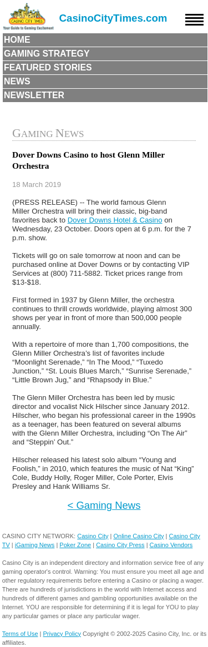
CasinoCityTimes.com (113, 18)
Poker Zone (75, 545)
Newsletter (34, 95)
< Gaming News (104, 505)
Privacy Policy (62, 633)
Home (17, 39)
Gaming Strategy (46, 53)
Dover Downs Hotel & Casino (115, 220)
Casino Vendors (171, 545)
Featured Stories (48, 67)
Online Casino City (138, 536)
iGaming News (35, 545)
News (17, 81)
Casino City (92, 536)
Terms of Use (20, 633)
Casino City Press (120, 545)
